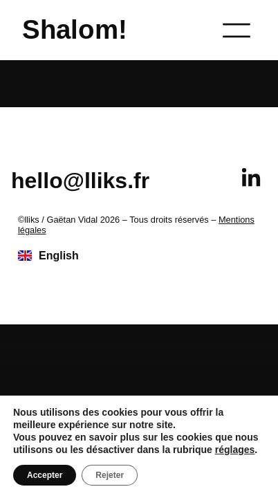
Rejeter (109, 475)
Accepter (44, 475)
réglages (235, 449)
